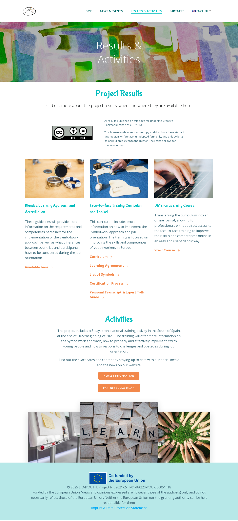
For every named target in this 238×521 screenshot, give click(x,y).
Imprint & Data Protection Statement (119, 509)
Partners (177, 11)
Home (88, 11)
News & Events (111, 11)
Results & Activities (146, 11)
